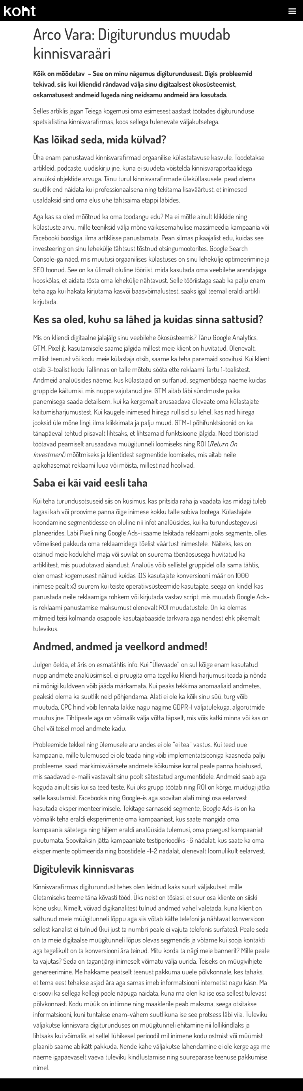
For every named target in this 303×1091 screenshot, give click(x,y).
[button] (292, 10)
